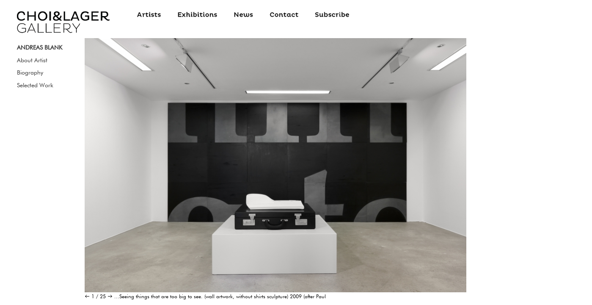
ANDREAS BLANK (39, 47)
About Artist (32, 60)
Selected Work (35, 85)
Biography (30, 72)
